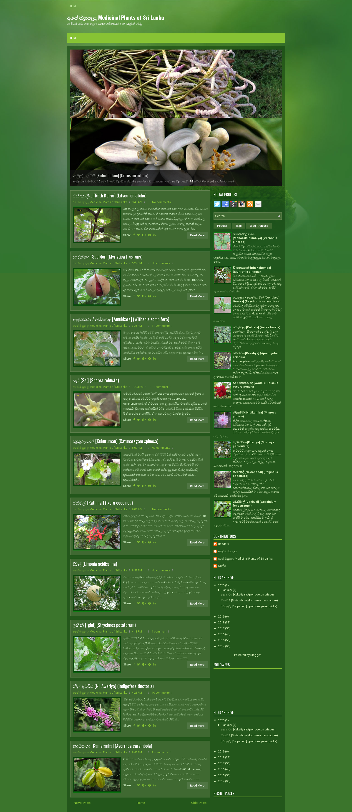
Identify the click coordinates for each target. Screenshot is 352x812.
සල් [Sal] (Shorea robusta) (96, 380)
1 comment (160, 387)
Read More (197, 235)
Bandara (223, 544)
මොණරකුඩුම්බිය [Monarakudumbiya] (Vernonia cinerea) (255, 238)
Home (73, 6)
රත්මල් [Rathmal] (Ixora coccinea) (103, 502)
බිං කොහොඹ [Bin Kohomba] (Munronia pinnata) (252, 269)
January (227, 590)
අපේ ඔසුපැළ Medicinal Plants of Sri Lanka (115, 17)
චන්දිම (222, 566)
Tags (239, 225)
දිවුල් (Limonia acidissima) (95, 563)
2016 (221, 634)
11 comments (161, 325)
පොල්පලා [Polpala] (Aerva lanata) (256, 327)
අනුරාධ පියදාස (227, 551)
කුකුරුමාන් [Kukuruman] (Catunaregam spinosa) (115, 440)
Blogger (255, 655)
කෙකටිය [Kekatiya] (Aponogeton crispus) (248, 594)
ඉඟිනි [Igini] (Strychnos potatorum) (104, 624)
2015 (221, 640)
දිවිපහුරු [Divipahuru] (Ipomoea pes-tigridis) (249, 606)
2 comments (160, 752)
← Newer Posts (80, 803)
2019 (221, 616)
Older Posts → (200, 803)
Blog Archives (259, 225)
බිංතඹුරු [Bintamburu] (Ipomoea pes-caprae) (249, 600)
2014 (221, 646)
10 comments (161, 692)
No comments (161, 202)
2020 (221, 585)
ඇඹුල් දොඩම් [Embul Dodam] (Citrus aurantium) (110, 175)
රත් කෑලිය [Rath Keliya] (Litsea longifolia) (109, 195)
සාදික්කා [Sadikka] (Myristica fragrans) (107, 256)
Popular (222, 225)
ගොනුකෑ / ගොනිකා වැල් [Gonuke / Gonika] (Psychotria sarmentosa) (257, 299)
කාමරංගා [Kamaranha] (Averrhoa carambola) (112, 745)
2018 (221, 622)
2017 (221, 628)
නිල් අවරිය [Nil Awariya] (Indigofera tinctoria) (113, 685)
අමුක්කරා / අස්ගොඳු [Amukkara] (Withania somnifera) (121, 318)
